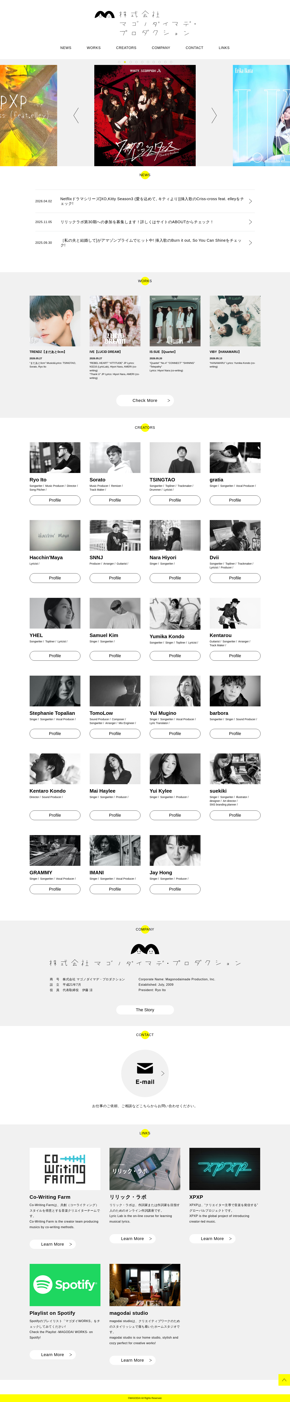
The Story (145, 1009)
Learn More (52, 1244)
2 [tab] (125, 62)
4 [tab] (136, 62)
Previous (76, 115)
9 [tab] (165, 62)
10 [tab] (171, 62)
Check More (145, 400)
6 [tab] (148, 62)
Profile (55, 500)
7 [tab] (154, 62)
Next (214, 115)
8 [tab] (159, 62)
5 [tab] (142, 62)
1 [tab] (119, 62)
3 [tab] (130, 62)
